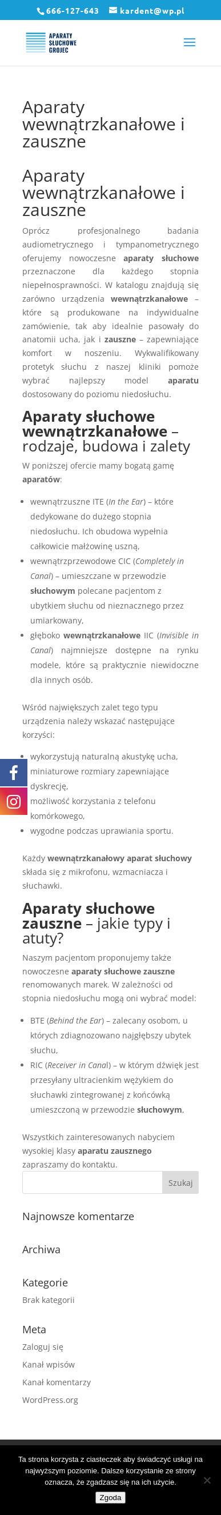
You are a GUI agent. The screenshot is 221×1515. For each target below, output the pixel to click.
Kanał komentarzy (56, 1382)
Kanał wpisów (48, 1364)
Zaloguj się (42, 1346)
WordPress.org (50, 1399)
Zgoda (111, 1497)
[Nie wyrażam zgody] (206, 1480)
